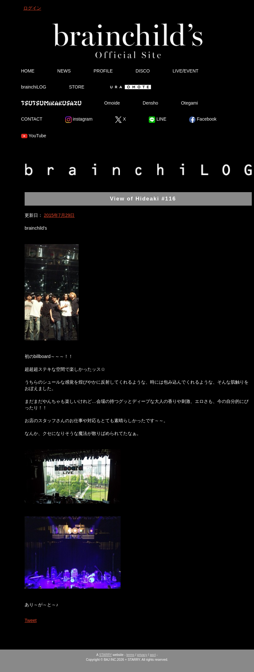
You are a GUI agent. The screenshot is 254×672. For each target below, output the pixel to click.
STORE (76, 86)
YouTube (33, 136)
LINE (157, 119)
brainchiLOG (33, 86)
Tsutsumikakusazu (51, 103)
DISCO (143, 70)
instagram (78, 119)
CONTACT (32, 119)
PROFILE (103, 70)
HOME (28, 70)
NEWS (64, 70)
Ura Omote (129, 87)
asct (152, 655)
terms (130, 655)
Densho (150, 103)
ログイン (32, 8)
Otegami (189, 103)
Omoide (112, 103)
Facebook (202, 119)
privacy (142, 655)
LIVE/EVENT (185, 70)
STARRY (105, 655)
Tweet (30, 620)
